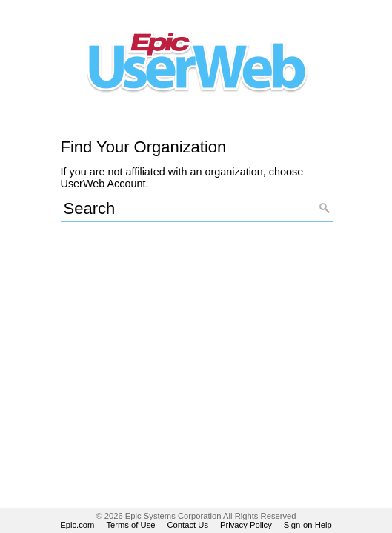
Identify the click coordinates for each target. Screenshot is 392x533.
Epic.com (77, 524)
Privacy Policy (246, 524)
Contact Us (188, 524)
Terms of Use (130, 524)
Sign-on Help (308, 524)
